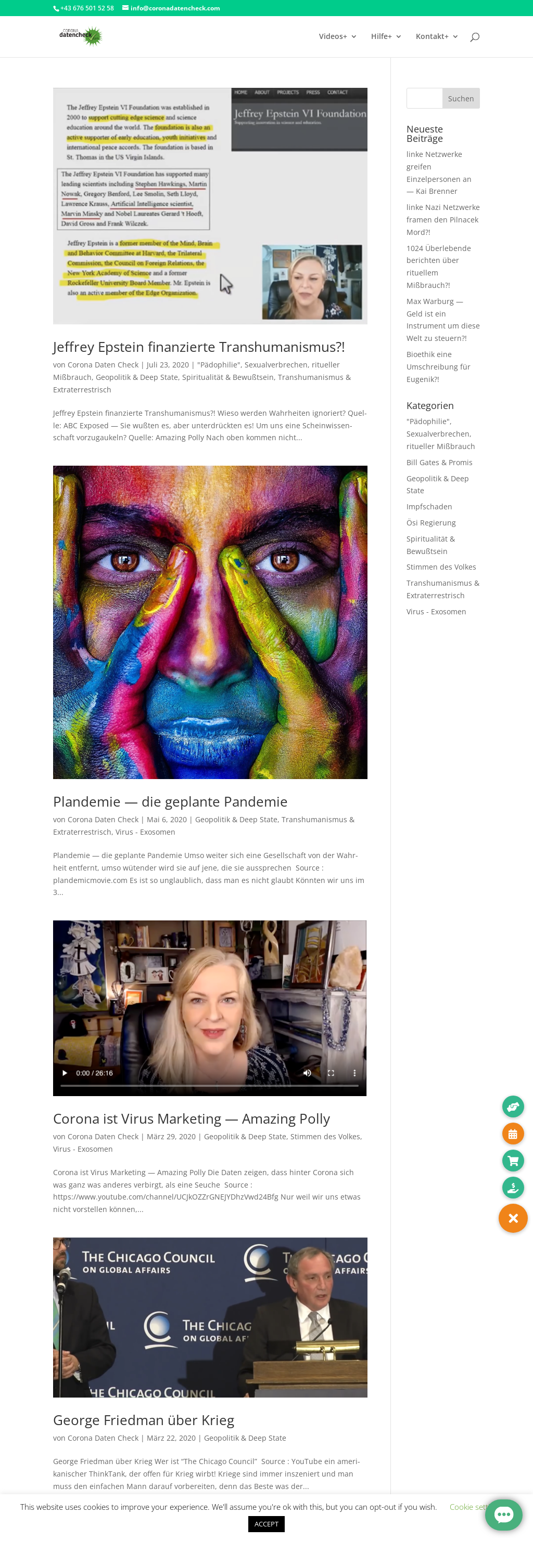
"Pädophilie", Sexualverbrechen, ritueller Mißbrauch (441, 433)
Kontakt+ (432, 37)
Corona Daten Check (103, 365)
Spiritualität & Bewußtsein (228, 377)
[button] (513, 1218)
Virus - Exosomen (145, 832)
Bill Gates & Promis (440, 462)
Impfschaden (429, 506)
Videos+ (333, 37)
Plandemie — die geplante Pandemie (170, 801)
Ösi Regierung (431, 523)
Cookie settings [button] (476, 1507)
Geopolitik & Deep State (137, 377)
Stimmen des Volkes (325, 1136)
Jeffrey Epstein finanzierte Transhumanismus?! (199, 346)
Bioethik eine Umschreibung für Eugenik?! (439, 366)
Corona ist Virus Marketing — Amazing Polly (191, 1118)
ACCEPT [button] (266, 1524)
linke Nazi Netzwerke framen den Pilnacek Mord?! (443, 219)
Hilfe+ (381, 37)
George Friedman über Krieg (143, 1420)
